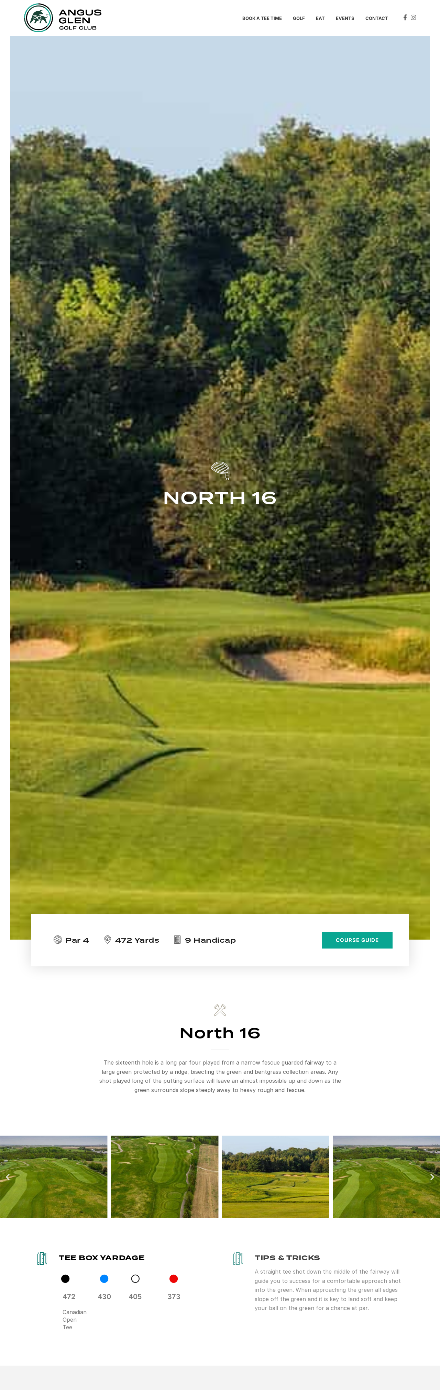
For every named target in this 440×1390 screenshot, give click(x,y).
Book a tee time (262, 18)
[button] (7, 1177)
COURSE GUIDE (357, 940)
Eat (320, 18)
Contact (376, 18)
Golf (299, 18)
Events (345, 18)
